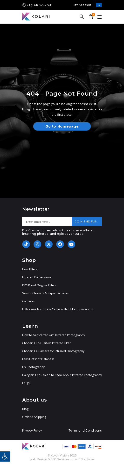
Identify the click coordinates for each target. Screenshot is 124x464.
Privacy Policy (32, 431)
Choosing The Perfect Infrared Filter (46, 343)
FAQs (25, 383)
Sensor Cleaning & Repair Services (45, 293)
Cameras (28, 301)
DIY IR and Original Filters (39, 285)
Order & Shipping (34, 417)
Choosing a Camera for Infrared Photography (53, 351)
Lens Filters (29, 269)
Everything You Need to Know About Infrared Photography (62, 375)
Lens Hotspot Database (38, 359)
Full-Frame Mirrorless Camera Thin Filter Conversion (57, 309)
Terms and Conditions (85, 431)
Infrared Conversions (36, 277)
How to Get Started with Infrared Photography (53, 335)
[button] (5, 456)
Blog (25, 409)
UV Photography (33, 367)
